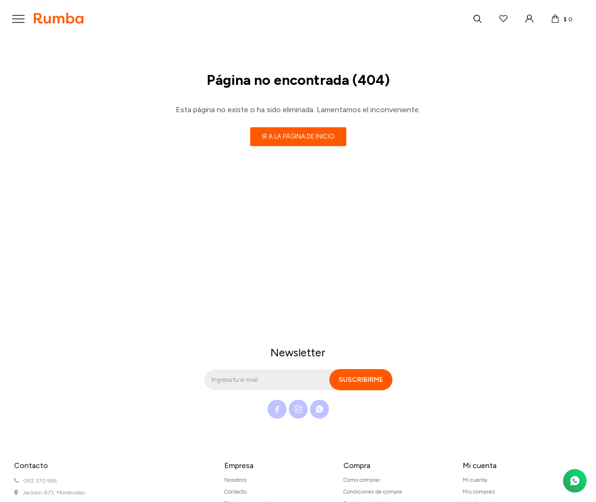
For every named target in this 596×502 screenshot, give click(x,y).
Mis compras (479, 491)
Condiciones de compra (372, 491)
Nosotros (235, 480)
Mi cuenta (475, 480)
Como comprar (361, 480)
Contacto (235, 491)
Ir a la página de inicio (298, 136)
